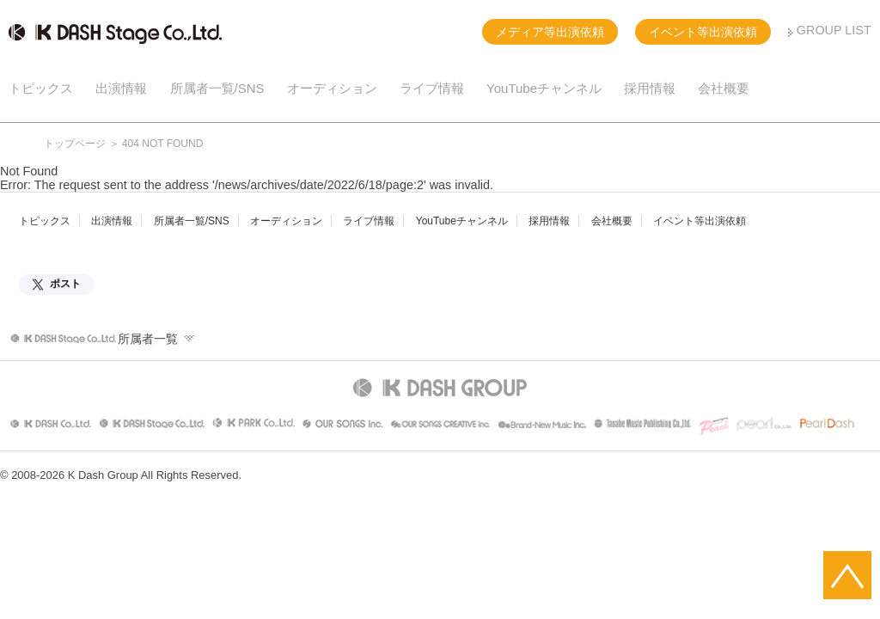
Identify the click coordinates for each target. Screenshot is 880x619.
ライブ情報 (432, 88)
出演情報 (121, 88)
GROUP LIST (834, 30)
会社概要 (723, 88)
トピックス (41, 88)
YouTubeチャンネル (544, 88)
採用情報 (649, 88)
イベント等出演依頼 (703, 32)
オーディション (332, 88)
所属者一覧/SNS (217, 88)
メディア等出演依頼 (550, 32)
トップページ (75, 144)
